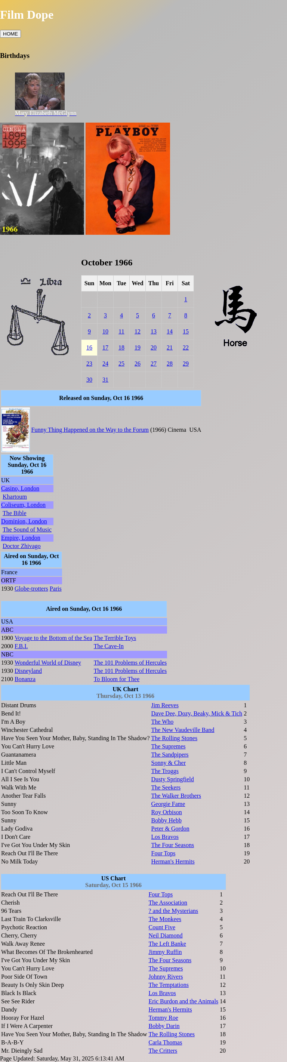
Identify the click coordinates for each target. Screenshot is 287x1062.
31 (105, 379)
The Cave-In (109, 646)
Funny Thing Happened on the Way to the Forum (90, 430)
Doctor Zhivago (22, 546)
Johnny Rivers (165, 976)
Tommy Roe (163, 1018)
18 (121, 347)
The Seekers (166, 787)
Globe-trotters (31, 588)
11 (121, 331)
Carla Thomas (165, 1042)
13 (154, 331)
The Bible (15, 513)
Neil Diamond (165, 935)
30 (89, 379)
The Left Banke (167, 944)
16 (89, 347)
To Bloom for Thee (117, 679)
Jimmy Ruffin (165, 952)
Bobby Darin (163, 1026)
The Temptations (168, 985)
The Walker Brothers (176, 795)
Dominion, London (24, 521)
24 (105, 363)
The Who (162, 721)
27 (154, 363)
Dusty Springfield (172, 779)
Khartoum (15, 496)
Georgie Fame (168, 804)
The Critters (162, 1050)
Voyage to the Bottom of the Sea (53, 638)
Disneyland (28, 671)
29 (186, 363)
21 (170, 347)
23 (89, 363)
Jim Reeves (165, 705)
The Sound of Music (27, 529)
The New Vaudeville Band (183, 730)
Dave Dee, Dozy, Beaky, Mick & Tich (197, 713)
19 (138, 347)
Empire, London (20, 538)
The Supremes (168, 746)
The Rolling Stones (174, 738)
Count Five (161, 927)
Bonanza (25, 679)
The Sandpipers (170, 754)
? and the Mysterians (173, 911)
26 (138, 363)
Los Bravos (165, 837)
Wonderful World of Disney (48, 662)
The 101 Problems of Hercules (130, 662)
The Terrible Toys (115, 638)
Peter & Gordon (170, 828)
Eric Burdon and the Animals (183, 1001)
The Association (167, 902)
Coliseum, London (23, 505)
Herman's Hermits (173, 861)
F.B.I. (21, 646)
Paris (56, 588)
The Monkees (164, 919)
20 (154, 347)
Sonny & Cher (168, 763)
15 (186, 331)
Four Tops (163, 853)
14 (170, 331)
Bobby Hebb (166, 820)
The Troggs (165, 771)
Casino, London (20, 488)
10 (105, 331)
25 (121, 363)
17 (105, 347)
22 (186, 347)
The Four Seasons (172, 845)
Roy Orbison (166, 812)
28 (170, 363)
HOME (10, 34)
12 (138, 331)
